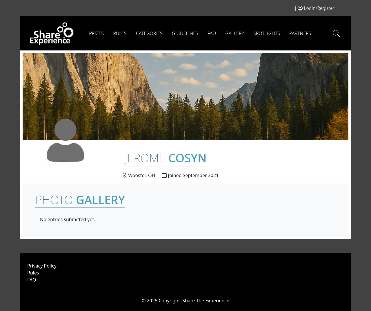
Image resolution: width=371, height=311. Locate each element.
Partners (300, 33)
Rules (120, 33)
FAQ (212, 33)
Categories (149, 33)
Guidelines (185, 33)
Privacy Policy (42, 266)
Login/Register (319, 8)
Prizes (96, 33)
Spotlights (266, 33)
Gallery (234, 33)
